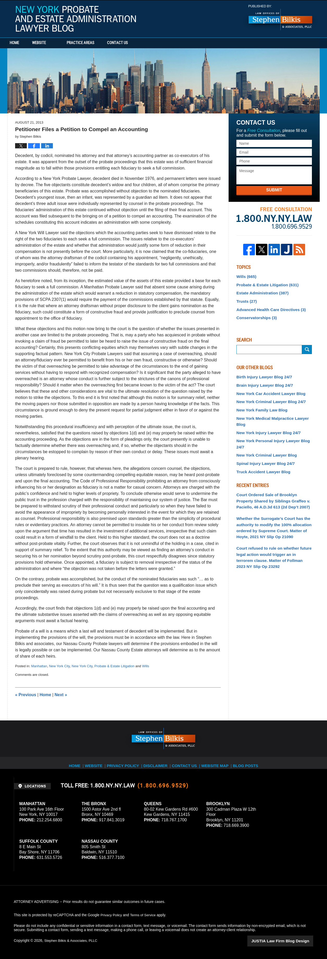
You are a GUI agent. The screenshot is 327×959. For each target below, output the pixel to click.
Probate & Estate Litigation (115, 666)
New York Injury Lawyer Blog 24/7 (265, 419)
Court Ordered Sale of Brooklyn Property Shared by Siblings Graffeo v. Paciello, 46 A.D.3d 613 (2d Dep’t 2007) (272, 477)
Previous (25, 695)
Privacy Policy (125, 762)
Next (61, 695)
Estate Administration (260, 291)
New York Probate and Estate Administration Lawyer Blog (75, 19)
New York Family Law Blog (259, 404)
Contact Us (141, 43)
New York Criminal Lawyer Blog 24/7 (267, 396)
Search (307, 345)
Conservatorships (254, 314)
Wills (145, 666)
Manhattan (39, 666)
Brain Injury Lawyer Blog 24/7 (261, 380)
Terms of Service (144, 915)
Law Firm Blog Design (288, 940)
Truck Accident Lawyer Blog (260, 449)
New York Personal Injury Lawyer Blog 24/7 (273, 426)
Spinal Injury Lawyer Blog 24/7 (262, 442)
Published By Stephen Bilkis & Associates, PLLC (280, 17)
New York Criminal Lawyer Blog (263, 434)
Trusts (245, 299)
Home (22, 43)
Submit (274, 190)
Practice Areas (96, 43)
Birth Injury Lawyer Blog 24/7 (261, 373)
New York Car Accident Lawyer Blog (267, 388)
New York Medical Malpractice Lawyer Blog (273, 411)
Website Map (219, 762)
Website (55, 43)
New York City (59, 666)
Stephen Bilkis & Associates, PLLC (72, 940)
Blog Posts (251, 762)
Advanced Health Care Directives (267, 307)
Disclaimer (157, 762)
